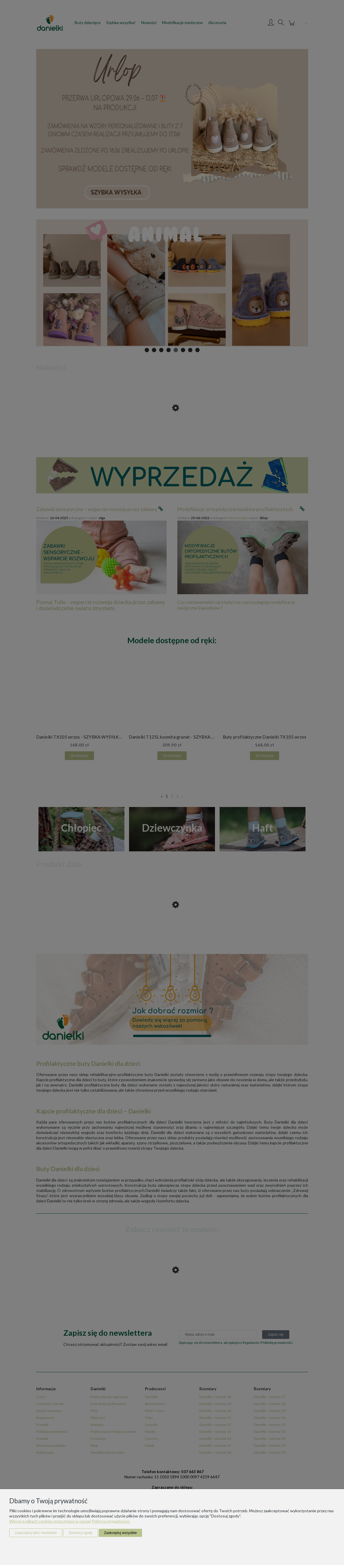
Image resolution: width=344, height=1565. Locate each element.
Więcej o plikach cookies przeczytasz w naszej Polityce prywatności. (69, 1521)
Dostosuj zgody (80, 1533)
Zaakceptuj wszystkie (120, 1533)
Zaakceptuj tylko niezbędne (36, 1533)
